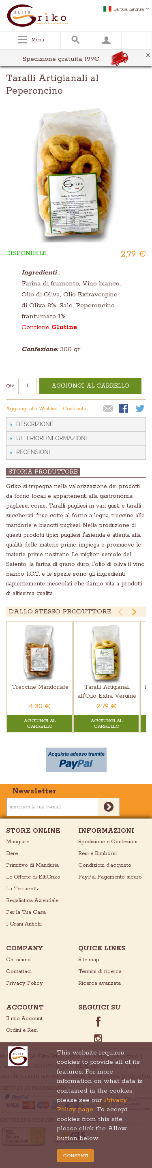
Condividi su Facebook (124, 409)
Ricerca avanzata (99, 983)
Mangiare (17, 841)
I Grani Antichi (24, 924)
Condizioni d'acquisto (104, 865)
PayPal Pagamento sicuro (110, 877)
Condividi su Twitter (140, 409)
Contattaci (19, 971)
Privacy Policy (24, 983)
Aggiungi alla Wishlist (31, 409)
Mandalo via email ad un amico (108, 409)
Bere (12, 853)
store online (33, 831)
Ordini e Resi (22, 1030)
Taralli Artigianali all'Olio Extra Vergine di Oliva (107, 696)
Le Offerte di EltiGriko (33, 877)
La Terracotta (23, 888)
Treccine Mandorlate (40, 687)
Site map (88, 959)
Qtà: (10, 386)
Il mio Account (24, 1018)
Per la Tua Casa (26, 912)
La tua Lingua (131, 9)
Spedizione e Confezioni (107, 841)
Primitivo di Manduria (32, 865)
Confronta (74, 409)
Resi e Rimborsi (97, 853)
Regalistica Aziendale (32, 900)
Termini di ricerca (100, 971)
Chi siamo (18, 959)
